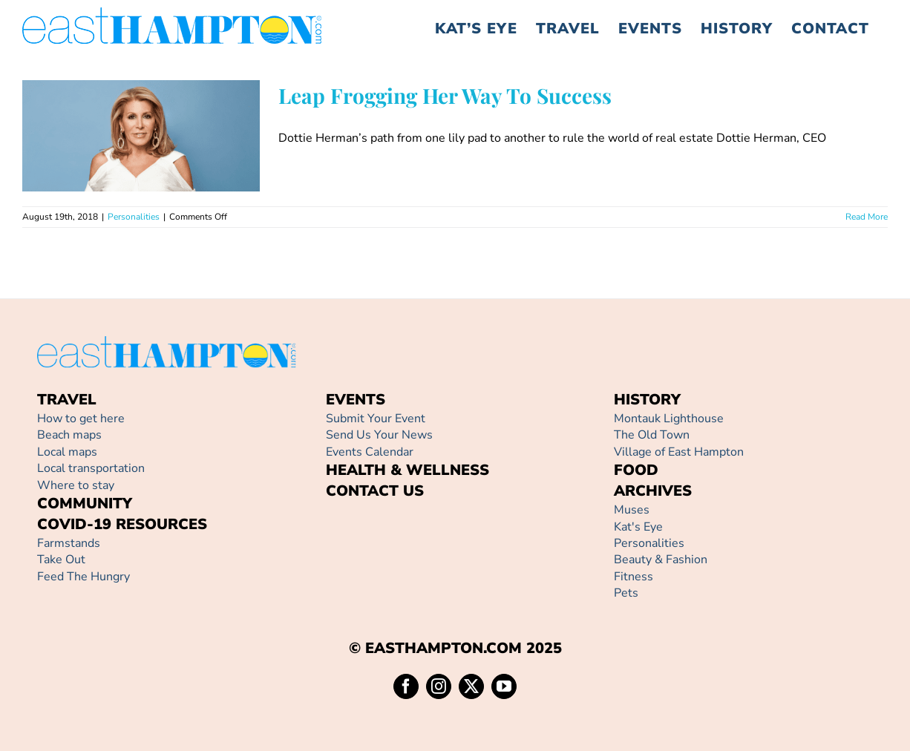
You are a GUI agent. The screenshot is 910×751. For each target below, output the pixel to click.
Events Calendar (369, 452)
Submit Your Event (375, 418)
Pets (626, 593)
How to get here (81, 418)
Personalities (134, 217)
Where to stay (75, 485)
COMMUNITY (84, 503)
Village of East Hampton (679, 452)
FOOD (636, 470)
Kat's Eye (638, 527)
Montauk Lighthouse (669, 418)
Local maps (67, 452)
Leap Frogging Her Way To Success (445, 95)
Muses (631, 510)
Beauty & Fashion (660, 559)
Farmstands (68, 543)
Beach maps (69, 435)
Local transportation (91, 468)
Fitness (633, 576)
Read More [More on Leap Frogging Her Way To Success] (866, 217)
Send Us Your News (379, 435)
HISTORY (647, 400)
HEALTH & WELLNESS (407, 470)
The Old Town (652, 435)
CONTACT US (375, 491)
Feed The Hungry (83, 576)
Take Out (61, 559)
